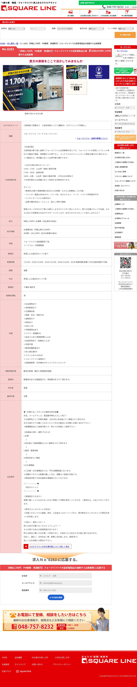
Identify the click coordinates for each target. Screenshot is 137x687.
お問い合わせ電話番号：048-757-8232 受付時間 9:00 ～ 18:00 (119, 6)
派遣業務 (118, 223)
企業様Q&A (119, 213)
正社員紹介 (119, 232)
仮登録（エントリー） (123, 186)
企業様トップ (119, 204)
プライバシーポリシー (62, 664)
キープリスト (125, 47)
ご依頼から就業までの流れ (124, 209)
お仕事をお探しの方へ (123, 157)
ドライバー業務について (123, 176)
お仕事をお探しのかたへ (89, 13)
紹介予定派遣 (119, 228)
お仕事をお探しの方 (125, 146)
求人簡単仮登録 (127, 13)
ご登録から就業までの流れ (124, 162)
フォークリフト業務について (125, 181)
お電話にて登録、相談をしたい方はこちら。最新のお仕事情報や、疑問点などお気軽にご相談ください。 (56, 619)
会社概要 (18, 657)
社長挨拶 (5, 664)
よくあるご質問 (120, 171)
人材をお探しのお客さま (126, 198)
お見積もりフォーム (122, 218)
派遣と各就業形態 (121, 167)
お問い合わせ (119, 190)
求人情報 (70, 13)
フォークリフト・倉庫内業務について (92, 138)
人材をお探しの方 (62, 657)
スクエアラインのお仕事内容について (46, 546)
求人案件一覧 (12, 43)
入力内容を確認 (56, 597)
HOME (2, 43)
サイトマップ (20, 664)
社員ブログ (6, 671)
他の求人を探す (8, 22)
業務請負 (118, 237)
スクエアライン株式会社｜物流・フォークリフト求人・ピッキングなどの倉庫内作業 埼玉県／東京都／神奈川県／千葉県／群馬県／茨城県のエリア (28, 6)
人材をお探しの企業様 (108, 13)
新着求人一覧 (119, 153)
